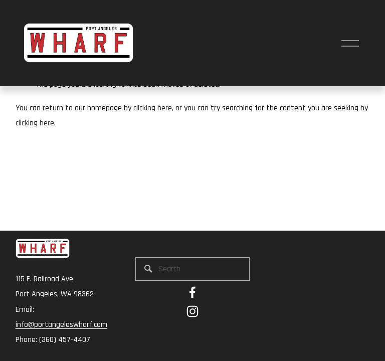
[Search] (192, 269)
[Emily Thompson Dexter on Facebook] (192, 292)
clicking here (152, 108)
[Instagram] (192, 311)
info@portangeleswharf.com (61, 324)
